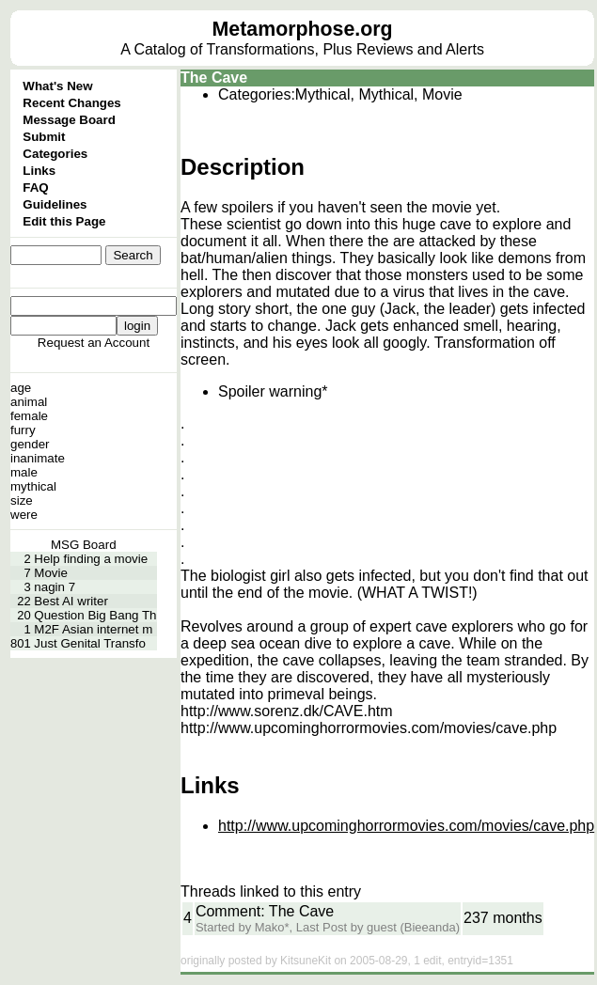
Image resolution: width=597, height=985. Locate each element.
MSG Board (84, 545)
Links (39, 171)
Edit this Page (64, 221)
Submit (44, 137)
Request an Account (93, 343)
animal (28, 402)
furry (23, 430)
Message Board (69, 120)
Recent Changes (71, 103)
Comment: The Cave (265, 911)
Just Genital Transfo (90, 643)
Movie (51, 573)
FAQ (35, 187)
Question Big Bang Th (95, 615)
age (20, 388)
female (29, 416)
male (24, 472)
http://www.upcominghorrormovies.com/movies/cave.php (406, 826)
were (24, 515)
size (21, 500)
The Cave (214, 78)
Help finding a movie (91, 559)
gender (30, 444)
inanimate (37, 458)
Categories (55, 154)
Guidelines (54, 204)
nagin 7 (54, 587)
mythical (33, 486)
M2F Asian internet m (93, 629)
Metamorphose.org (302, 29)
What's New (57, 86)
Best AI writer (71, 601)
